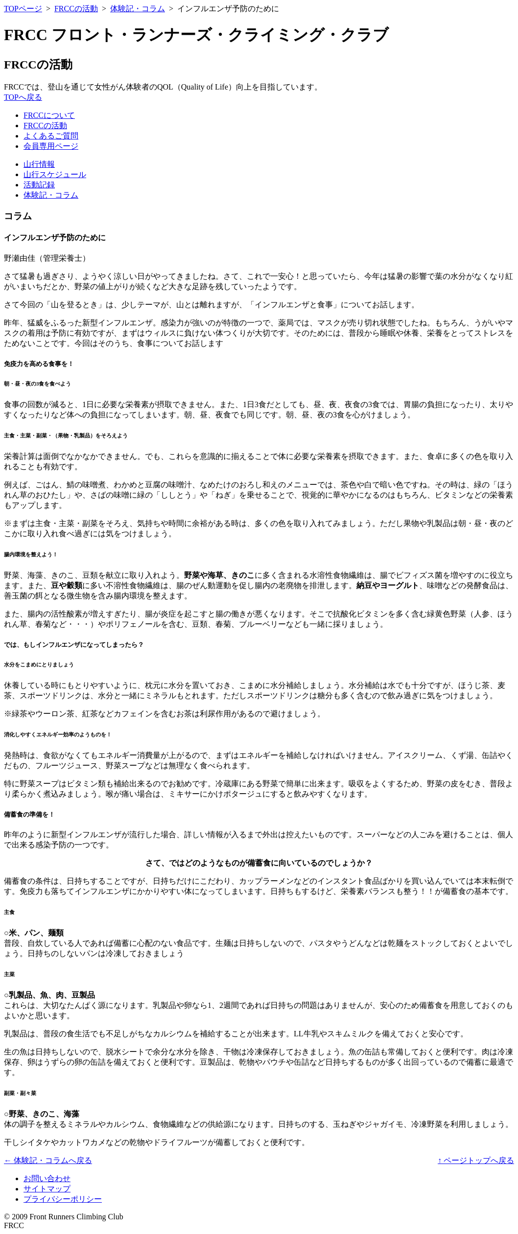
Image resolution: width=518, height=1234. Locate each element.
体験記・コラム (137, 8)
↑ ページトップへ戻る (476, 1160)
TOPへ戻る (23, 97)
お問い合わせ (47, 1178)
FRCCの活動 (76, 8)
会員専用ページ (51, 146)
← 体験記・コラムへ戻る (48, 1160)
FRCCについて (49, 115)
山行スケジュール (55, 174)
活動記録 (39, 185)
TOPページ (23, 8)
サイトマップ (47, 1189)
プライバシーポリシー (63, 1199)
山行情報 (39, 164)
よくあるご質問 (51, 136)
